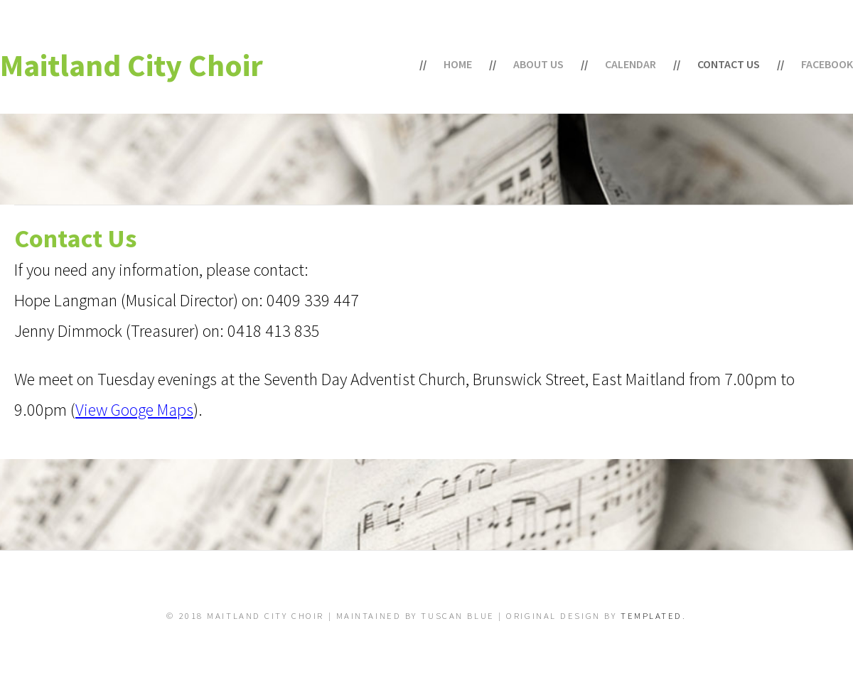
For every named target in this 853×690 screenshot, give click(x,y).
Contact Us (728, 64)
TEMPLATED (651, 615)
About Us (538, 64)
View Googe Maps (134, 410)
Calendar (630, 64)
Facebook (827, 64)
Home (458, 64)
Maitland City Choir (131, 65)
